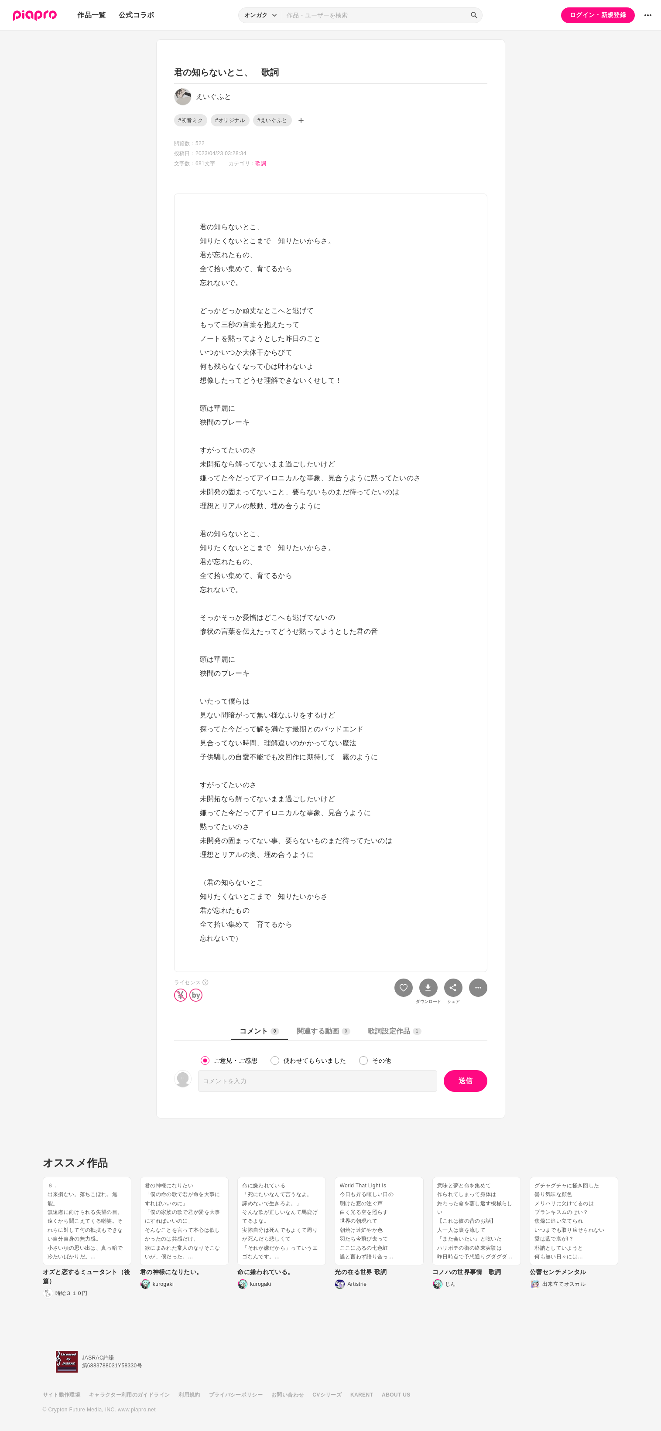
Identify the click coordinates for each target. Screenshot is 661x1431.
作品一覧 (91, 15)
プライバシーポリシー (236, 1395)
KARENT (361, 1395)
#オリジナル (230, 120)
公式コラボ (136, 15)
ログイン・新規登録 (598, 14)
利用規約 (189, 1395)
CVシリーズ (327, 1395)
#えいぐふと (272, 120)
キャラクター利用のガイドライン (129, 1395)
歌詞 (260, 163)
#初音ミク (190, 120)
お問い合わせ (287, 1395)
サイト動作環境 (61, 1395)
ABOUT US (396, 1395)
